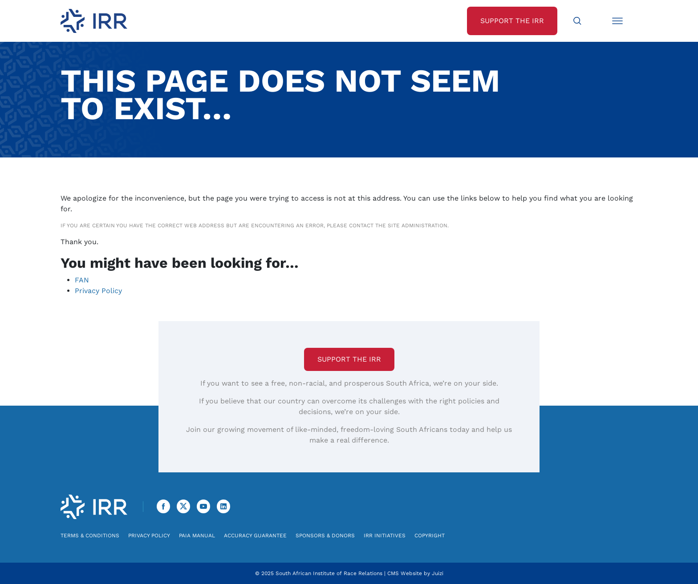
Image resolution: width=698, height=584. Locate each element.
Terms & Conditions (90, 535)
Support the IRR (349, 359)
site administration (417, 225)
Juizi (437, 573)
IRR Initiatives (385, 535)
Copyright (429, 535)
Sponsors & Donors (325, 535)
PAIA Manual (197, 535)
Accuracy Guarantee (255, 535)
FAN (82, 280)
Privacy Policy (98, 290)
